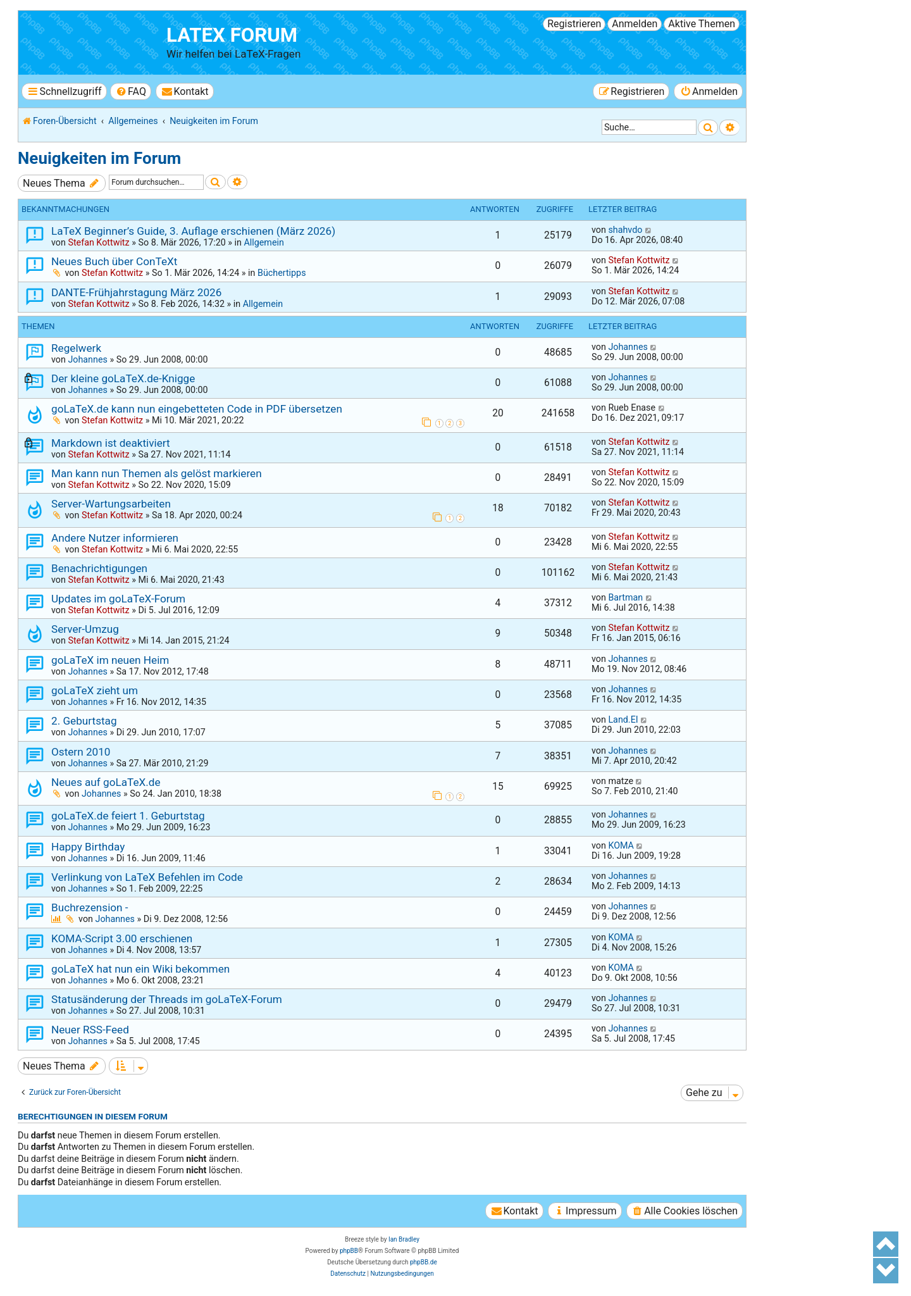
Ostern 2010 (80, 751)
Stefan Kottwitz (98, 242)
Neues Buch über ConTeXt (114, 261)
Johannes (87, 359)
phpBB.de (423, 1262)
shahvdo (625, 230)
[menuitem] (130, 91)
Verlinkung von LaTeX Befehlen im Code (147, 877)
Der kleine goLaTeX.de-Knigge (123, 378)
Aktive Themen (701, 24)
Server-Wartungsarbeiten (111, 503)
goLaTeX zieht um (94, 690)
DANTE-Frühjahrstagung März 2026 (136, 292)
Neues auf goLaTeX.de (106, 782)
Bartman (625, 597)
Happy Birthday (88, 846)
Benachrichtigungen (99, 568)
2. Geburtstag (84, 720)
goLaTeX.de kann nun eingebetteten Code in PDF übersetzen (196, 408)
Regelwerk (76, 348)
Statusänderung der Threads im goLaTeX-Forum (166, 999)
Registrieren (574, 24)
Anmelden (634, 24)
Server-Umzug (85, 629)
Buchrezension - (89, 907)
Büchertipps (281, 273)
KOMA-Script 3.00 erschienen (121, 938)
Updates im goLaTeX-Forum (118, 598)
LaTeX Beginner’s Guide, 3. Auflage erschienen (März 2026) (193, 231)
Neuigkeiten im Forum (99, 158)
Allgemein (263, 242)
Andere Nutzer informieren (114, 538)
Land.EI (623, 719)
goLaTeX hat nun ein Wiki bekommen (140, 969)
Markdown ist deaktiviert (110, 443)
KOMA (621, 845)
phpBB (349, 1250)
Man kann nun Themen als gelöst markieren (156, 473)
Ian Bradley (403, 1239)
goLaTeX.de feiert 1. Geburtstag (128, 815)
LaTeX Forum (231, 35)
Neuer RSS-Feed (90, 1029)
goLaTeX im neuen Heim (110, 660)
